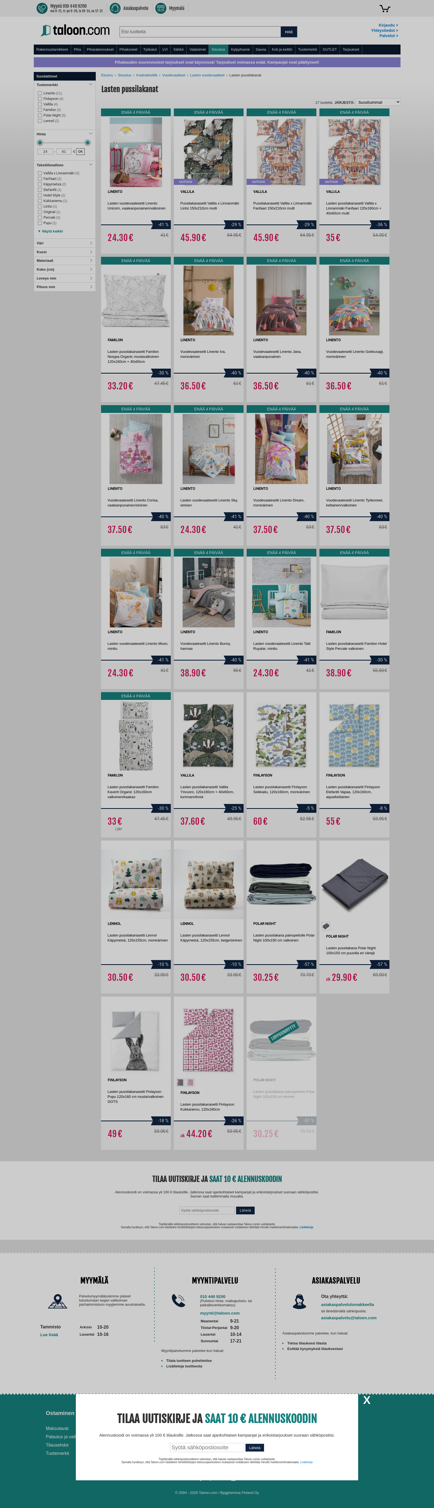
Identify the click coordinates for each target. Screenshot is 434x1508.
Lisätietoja (306, 1462)
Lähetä (254, 1448)
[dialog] (217, 754)
